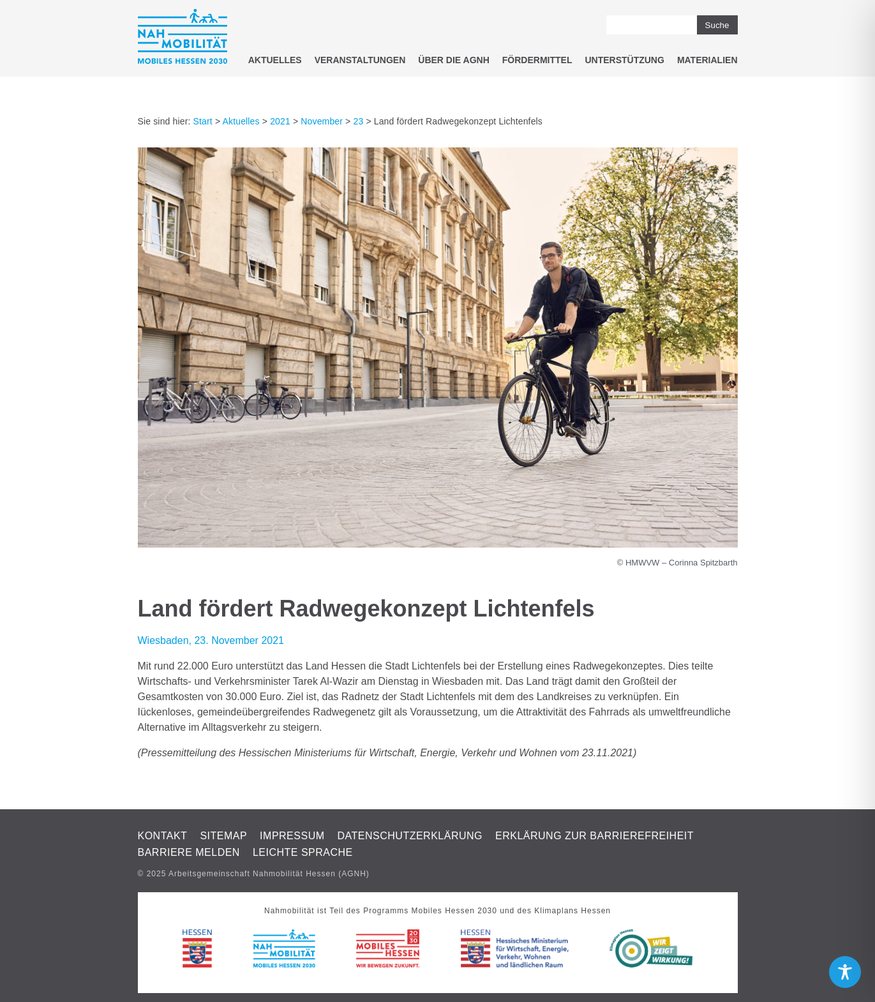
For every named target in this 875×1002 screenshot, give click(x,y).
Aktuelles (275, 60)
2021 (280, 121)
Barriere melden (189, 852)
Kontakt (163, 835)
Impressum (292, 835)
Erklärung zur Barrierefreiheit (594, 835)
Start (203, 121)
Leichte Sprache (303, 852)
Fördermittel (537, 60)
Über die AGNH (454, 60)
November (322, 121)
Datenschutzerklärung (410, 835)
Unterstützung (624, 60)
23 (358, 121)
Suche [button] (717, 25)
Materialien (707, 60)
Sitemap (223, 835)
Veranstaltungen (360, 60)
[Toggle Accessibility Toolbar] (845, 972)
